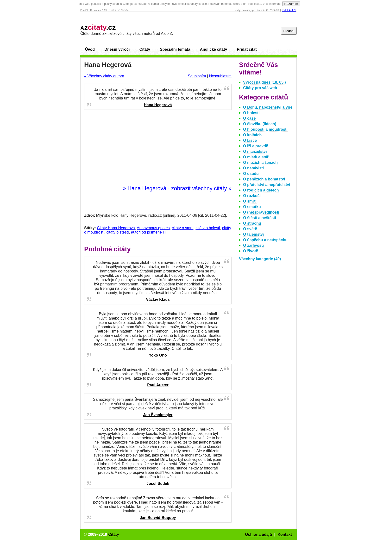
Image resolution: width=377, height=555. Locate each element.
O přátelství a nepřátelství (266, 185)
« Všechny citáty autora (104, 76)
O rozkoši (252, 196)
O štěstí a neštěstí (259, 218)
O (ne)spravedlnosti (261, 212)
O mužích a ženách (260, 162)
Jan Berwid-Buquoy (158, 518)
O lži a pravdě (255, 146)
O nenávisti (253, 168)
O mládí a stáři (256, 157)
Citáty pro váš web (260, 88)
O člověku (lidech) (259, 124)
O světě (250, 229)
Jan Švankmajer (158, 415)
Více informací (272, 4)
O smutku (252, 207)
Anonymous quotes (153, 228)
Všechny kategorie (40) (260, 259)
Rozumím (291, 4)
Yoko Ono (158, 355)
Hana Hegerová (158, 105)
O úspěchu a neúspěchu (265, 240)
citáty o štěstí (117, 232)
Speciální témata (175, 49)
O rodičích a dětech (261, 190)
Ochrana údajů (258, 534)
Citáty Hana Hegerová (116, 228)
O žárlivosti (253, 245)
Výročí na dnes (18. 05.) (264, 82)
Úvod (90, 49)
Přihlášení (289, 10)
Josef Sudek (157, 483)
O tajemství (253, 234)
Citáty (144, 49)
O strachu (252, 223)
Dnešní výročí (117, 49)
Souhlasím (197, 76)
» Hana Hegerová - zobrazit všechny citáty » (177, 188)
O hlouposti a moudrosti (265, 129)
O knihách (252, 135)
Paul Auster (157, 385)
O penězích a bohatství (264, 179)
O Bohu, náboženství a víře (267, 107)
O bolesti (251, 113)
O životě (250, 251)
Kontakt (284, 534)
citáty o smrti (183, 228)
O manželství (255, 151)
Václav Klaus (158, 299)
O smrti (250, 201)
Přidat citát (247, 49)
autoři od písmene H (148, 232)
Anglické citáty (213, 49)
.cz (98, 27)
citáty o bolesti (207, 228)
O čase (249, 118)
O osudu (251, 174)
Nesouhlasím (220, 76)
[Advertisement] (158, 147)
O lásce (250, 140)
